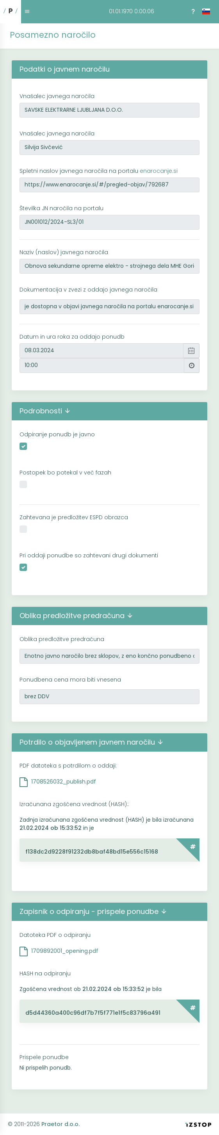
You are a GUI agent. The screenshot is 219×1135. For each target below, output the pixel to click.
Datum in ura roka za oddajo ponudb (72, 337)
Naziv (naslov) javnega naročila (64, 252)
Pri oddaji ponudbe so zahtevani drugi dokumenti (89, 555)
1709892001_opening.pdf (64, 951)
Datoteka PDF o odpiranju (55, 935)
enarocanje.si (159, 171)
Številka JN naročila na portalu (61, 208)
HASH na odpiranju (45, 973)
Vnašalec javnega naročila (57, 96)
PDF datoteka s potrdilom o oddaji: (68, 766)
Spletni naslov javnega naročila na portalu (99, 171)
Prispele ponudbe (44, 1057)
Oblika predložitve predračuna (62, 639)
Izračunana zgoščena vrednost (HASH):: (74, 804)
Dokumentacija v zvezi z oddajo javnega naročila (88, 289)
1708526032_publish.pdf (63, 781)
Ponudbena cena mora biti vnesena (70, 679)
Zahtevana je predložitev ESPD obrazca (74, 517)
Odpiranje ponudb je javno (57, 434)
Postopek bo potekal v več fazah (65, 472)
